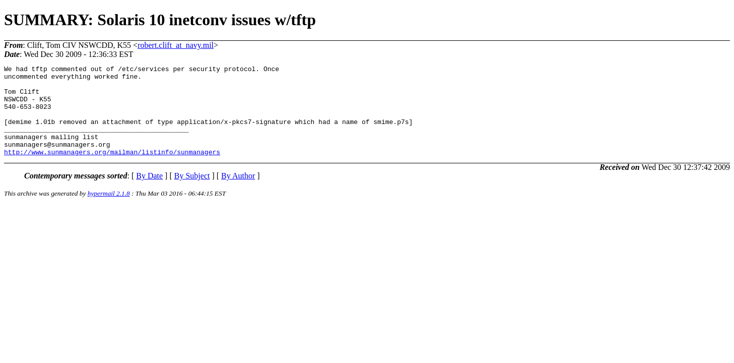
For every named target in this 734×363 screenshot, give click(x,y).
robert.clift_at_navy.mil (176, 45)
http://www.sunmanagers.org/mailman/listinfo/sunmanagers (112, 169)
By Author (238, 194)
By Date (149, 194)
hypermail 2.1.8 (109, 211)
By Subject (192, 194)
